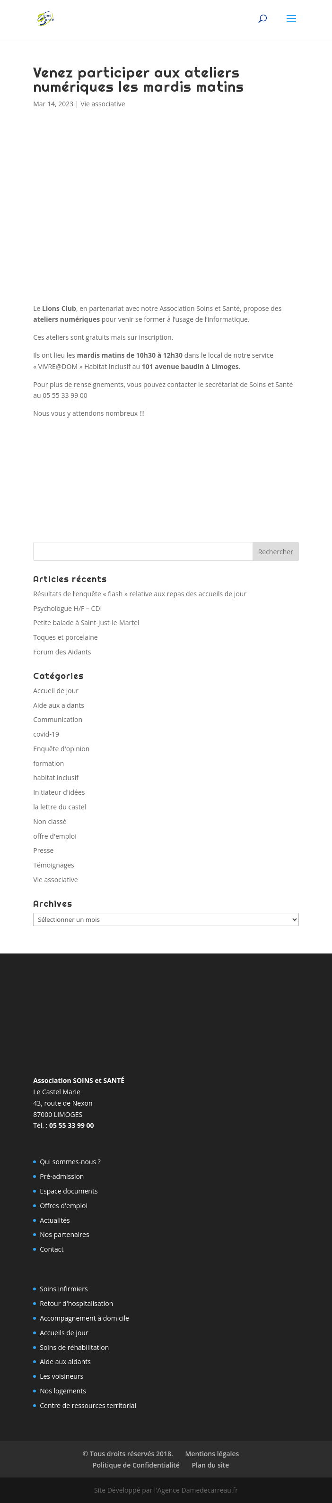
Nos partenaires (64, 1234)
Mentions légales (212, 1453)
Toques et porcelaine (65, 637)
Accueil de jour (56, 690)
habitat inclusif (56, 777)
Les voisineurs (61, 1376)
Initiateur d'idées (59, 792)
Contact (51, 1249)
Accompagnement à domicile (84, 1318)
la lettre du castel (59, 806)
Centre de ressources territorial (88, 1405)
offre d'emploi (55, 836)
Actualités (55, 1220)
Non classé (49, 821)
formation (48, 763)
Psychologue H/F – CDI (67, 608)
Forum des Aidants (62, 651)
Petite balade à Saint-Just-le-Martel (86, 622)
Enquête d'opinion (61, 748)
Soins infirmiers (63, 1288)
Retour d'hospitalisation (76, 1303)
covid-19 (46, 734)
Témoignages (53, 864)
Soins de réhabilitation (74, 1347)
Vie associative (102, 103)
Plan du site (210, 1464)
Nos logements (63, 1390)
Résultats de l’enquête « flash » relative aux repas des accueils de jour (139, 593)
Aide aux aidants (58, 705)
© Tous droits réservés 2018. (128, 1453)
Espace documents (68, 1190)
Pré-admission (62, 1176)
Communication (57, 719)
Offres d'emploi (63, 1205)
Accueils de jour (64, 1332)
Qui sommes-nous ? (70, 1161)
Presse (43, 850)
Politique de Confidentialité (136, 1464)
